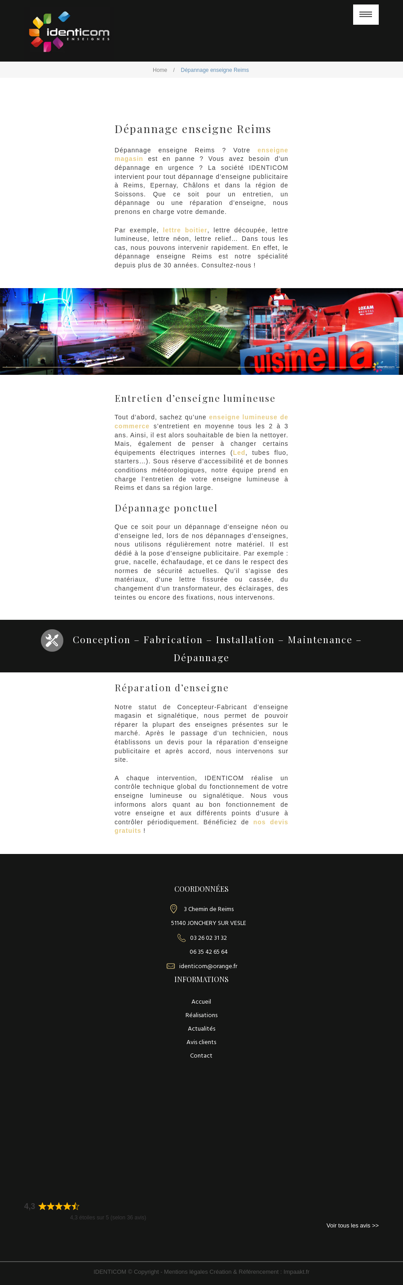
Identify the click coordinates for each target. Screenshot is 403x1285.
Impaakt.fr (296, 1271)
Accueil (201, 1002)
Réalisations (201, 1015)
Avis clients (201, 1042)
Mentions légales (186, 1271)
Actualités (201, 1029)
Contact (201, 1056)
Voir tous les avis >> (353, 1225)
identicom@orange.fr (208, 966)
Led (239, 452)
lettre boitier (185, 230)
